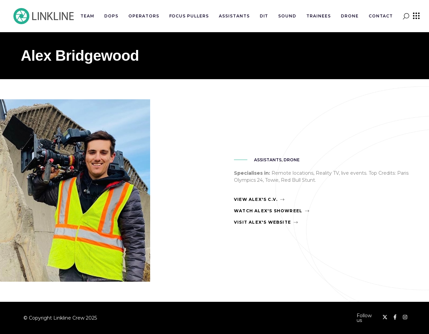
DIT (264, 15)
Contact (381, 15)
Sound (287, 15)
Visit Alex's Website (262, 222)
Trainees (318, 15)
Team (87, 15)
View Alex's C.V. (256, 199)
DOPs (111, 15)
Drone (350, 15)
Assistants (234, 15)
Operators (143, 15)
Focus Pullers (189, 15)
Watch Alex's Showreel (268, 210)
